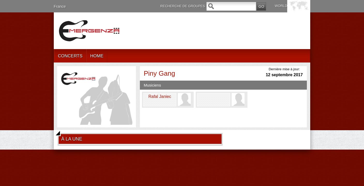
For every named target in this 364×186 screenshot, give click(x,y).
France (60, 6)
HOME (96, 55)
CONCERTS (70, 55)
